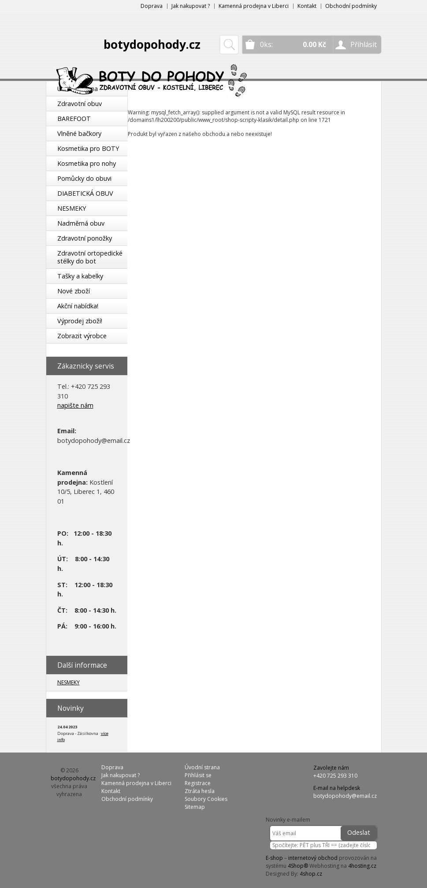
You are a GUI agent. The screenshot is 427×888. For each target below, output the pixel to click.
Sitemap (195, 807)
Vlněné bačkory (79, 133)
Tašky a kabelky (80, 276)
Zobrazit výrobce (82, 336)
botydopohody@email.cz (345, 796)
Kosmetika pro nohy (86, 163)
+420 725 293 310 (335, 775)
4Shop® (298, 866)
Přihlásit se (198, 775)
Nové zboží (73, 291)
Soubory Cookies (206, 799)
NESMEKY (71, 208)
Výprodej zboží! (79, 321)
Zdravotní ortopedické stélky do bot (90, 257)
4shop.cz (311, 873)
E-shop (274, 858)
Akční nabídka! (77, 306)
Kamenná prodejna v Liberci (254, 6)
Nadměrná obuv (80, 223)
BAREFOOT (74, 118)
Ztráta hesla (200, 791)
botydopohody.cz (152, 44)
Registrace (198, 783)
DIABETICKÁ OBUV (85, 193)
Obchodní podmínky (351, 6)
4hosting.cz (362, 866)
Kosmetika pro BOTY (88, 148)
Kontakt (306, 6)
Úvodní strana (202, 767)
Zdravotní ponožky (84, 238)
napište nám (75, 405)
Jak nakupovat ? (190, 6)
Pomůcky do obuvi (84, 178)
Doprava (152, 6)
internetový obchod (313, 858)
